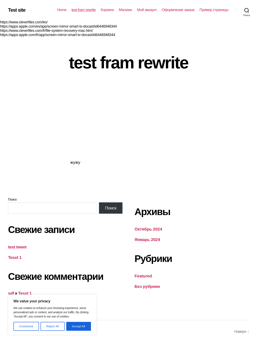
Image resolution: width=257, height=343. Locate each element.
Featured (143, 276)
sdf (11, 293)
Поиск (12, 199)
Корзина (107, 10)
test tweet (17, 247)
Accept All (78, 326)
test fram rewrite (83, 10)
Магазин (125, 10)
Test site (16, 10)
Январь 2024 (147, 239)
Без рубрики (147, 286)
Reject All (52, 326)
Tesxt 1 (14, 257)
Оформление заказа (178, 10)
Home (61, 10)
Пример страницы (214, 10)
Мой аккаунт (147, 10)
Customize (26, 326)
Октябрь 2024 (148, 229)
